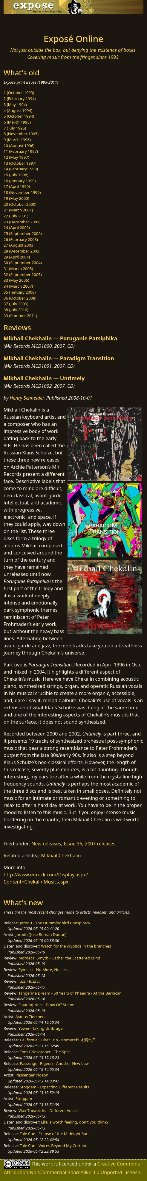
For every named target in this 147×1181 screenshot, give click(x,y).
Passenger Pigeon (32, 1075)
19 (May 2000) (16, 198)
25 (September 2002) (23, 233)
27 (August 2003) (19, 245)
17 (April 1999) (17, 186)
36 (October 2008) (20, 298)
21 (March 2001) (18, 210)
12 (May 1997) (16, 157)
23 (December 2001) (22, 222)
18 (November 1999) (22, 192)
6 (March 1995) (17, 122)
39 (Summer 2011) (20, 315)
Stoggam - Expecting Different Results (54, 1087)
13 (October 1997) (20, 163)
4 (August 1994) (18, 110)
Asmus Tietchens (31, 1016)
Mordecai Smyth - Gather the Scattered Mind (59, 958)
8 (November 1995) (21, 133)
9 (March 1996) (17, 139)
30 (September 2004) (23, 262)
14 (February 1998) (21, 169)
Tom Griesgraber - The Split (45, 1051)
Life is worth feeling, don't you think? (74, 1122)
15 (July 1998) (16, 174)
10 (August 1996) (19, 145)
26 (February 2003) (21, 239)
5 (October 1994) (19, 116)
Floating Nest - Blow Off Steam (46, 1004)
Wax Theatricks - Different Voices (49, 1110)
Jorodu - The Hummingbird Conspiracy (55, 923)
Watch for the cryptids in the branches (76, 946)
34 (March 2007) (18, 286)
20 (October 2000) (20, 204)
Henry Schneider (27, 398)
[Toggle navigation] (19, 22)
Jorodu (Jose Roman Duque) (41, 934)
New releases (46, 843)
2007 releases (100, 843)
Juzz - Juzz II (29, 981)
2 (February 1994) (20, 98)
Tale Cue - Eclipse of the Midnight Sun (54, 1133)
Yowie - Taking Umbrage (41, 1028)
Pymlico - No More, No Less (44, 969)
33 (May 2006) (16, 280)
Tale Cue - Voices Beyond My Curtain (53, 1145)
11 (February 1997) (21, 151)
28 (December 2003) (22, 251)
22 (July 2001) (16, 216)
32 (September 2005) (23, 274)
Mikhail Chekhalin (61, 855)
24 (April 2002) (17, 227)
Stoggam (24, 1098)
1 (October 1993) (19, 92)
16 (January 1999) (20, 180)
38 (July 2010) (16, 309)
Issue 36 (73, 843)
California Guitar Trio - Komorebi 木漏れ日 (58, 1040)
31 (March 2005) (18, 268)
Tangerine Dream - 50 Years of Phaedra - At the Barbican (70, 993)
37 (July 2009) (16, 303)
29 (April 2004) (17, 257)
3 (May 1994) (15, 104)
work (47, 1163)
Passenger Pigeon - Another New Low (54, 1063)
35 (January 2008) (20, 292)
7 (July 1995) (15, 128)
